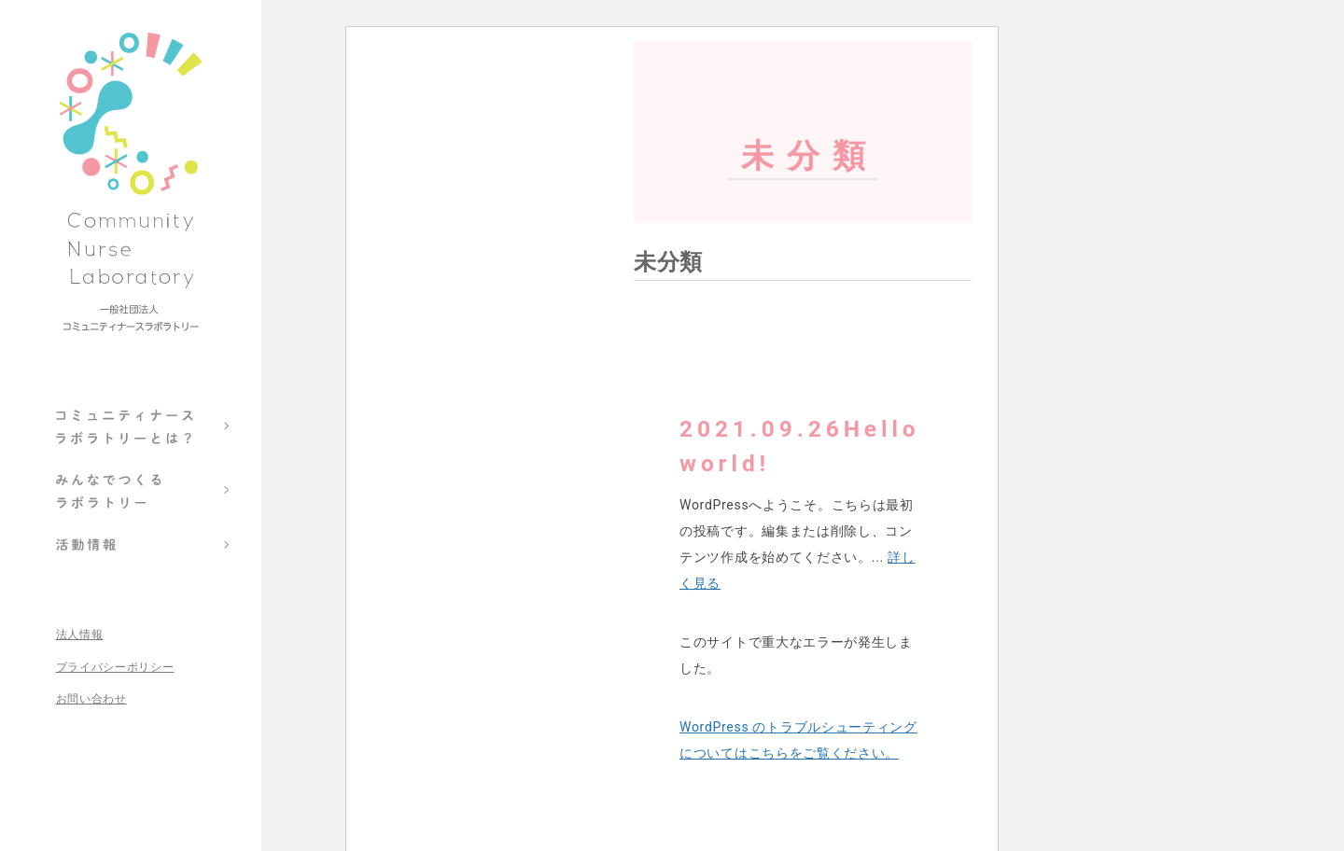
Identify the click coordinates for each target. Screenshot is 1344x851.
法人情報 (80, 635)
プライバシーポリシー (115, 668)
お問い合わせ (91, 699)
